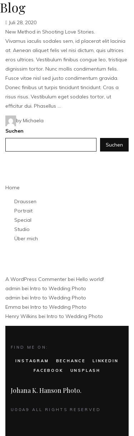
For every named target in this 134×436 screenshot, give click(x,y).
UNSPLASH (85, 370)
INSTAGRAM (32, 360)
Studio (22, 229)
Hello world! (90, 279)
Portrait (23, 210)
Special (22, 220)
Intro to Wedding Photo (58, 288)
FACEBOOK (48, 370)
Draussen (25, 201)
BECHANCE (70, 360)
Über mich (26, 238)
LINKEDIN (105, 360)
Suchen (14, 131)
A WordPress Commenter (35, 279)
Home (12, 187)
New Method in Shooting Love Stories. (50, 32)
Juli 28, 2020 (20, 22)
